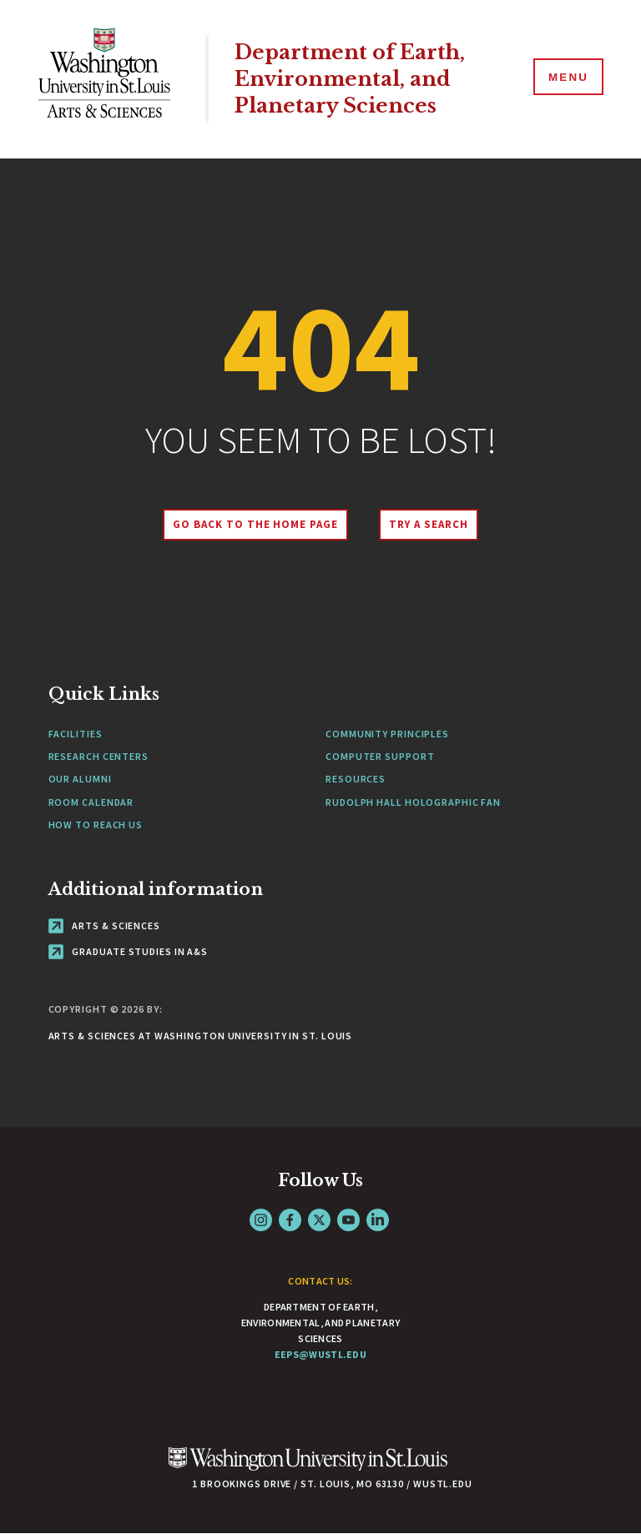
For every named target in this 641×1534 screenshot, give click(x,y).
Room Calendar (91, 802)
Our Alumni (80, 778)
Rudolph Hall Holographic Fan (413, 802)
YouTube (348, 1220)
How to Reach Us (96, 824)
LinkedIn (377, 1220)
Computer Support (380, 756)
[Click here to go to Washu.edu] (308, 1467)
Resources (356, 778)
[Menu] (565, 78)
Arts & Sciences (104, 925)
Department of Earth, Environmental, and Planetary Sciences (356, 79)
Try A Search (431, 524)
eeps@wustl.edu (320, 1354)
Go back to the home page (253, 524)
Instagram (261, 1220)
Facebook (290, 1220)
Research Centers (98, 756)
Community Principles (387, 733)
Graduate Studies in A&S (128, 951)
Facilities (75, 733)
